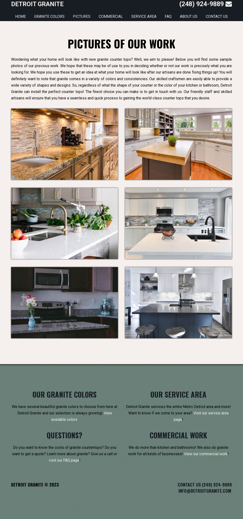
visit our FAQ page (64, 460)
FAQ (168, 16)
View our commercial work (206, 454)
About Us (188, 16)
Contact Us (217, 16)
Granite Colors (49, 16)
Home (20, 16)
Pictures (81, 16)
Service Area (143, 16)
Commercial (111, 16)
